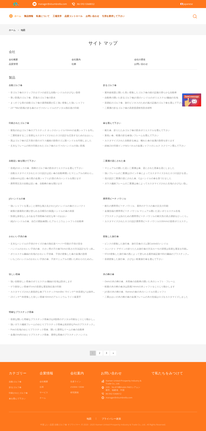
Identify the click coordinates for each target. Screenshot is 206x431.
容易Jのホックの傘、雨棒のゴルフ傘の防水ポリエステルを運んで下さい (46, 168)
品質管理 (13, 63)
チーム (43, 397)
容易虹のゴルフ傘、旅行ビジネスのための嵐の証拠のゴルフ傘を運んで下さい (144, 102)
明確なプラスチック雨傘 (21, 311)
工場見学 (57, 16)
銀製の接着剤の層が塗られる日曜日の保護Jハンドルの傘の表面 (42, 210)
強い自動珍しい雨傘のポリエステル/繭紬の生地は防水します (41, 281)
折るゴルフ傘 (110, 85)
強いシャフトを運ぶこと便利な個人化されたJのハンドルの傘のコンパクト (47, 205)
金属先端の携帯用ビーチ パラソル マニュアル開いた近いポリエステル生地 (142, 210)
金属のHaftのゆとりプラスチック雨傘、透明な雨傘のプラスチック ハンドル (49, 334)
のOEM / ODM (77, 386)
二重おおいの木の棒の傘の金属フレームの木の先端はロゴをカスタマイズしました (146, 296)
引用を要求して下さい (113, 16)
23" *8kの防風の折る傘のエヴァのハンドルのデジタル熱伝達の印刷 (44, 107)
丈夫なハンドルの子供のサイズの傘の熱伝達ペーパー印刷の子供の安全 (46, 243)
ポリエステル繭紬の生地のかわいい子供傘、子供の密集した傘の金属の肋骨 (48, 253)
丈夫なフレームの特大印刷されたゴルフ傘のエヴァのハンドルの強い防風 (47, 145)
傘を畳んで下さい (112, 122)
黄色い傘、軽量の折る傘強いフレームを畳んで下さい (132, 135)
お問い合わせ (92, 16)
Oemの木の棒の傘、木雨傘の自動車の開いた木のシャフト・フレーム (140, 281)
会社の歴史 (139, 59)
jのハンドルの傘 (17, 198)
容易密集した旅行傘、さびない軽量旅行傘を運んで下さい (134, 259)
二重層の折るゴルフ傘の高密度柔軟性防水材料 (128, 107)
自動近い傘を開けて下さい (22, 160)
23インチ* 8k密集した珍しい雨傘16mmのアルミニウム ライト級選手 (45, 296)
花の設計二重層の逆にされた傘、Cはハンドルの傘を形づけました (138, 178)
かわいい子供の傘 (18, 236)
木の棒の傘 (108, 274)
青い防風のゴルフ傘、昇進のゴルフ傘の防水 (33, 97)
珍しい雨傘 (14, 274)
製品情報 (28, 16)
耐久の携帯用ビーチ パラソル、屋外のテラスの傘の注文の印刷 (136, 205)
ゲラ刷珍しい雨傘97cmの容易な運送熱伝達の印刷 (35, 286)
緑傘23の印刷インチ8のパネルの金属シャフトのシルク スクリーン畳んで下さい (145, 145)
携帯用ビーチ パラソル (114, 198)
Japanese (188, 3)
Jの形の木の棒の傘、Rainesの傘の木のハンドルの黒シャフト (135, 291)
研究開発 (74, 392)
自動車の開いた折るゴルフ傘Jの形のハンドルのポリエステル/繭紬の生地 (141, 97)
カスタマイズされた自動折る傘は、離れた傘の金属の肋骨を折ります (139, 140)
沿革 (42, 386)
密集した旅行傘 (111, 236)
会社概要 (13, 59)
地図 (23, 30)
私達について (43, 16)
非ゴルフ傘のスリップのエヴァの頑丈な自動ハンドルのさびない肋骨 (45, 92)
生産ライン (75, 381)
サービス (44, 392)
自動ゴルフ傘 (15, 85)
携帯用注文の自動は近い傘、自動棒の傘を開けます (36, 183)
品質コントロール (74, 16)
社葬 (74, 63)
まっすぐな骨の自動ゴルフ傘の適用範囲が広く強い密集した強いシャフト (47, 102)
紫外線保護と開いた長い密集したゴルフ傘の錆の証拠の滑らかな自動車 (141, 92)
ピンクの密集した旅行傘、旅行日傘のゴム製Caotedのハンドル (136, 243)
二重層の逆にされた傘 (114, 160)
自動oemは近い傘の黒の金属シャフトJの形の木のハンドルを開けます (45, 178)
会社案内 (76, 59)
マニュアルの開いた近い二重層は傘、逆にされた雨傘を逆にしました (139, 168)
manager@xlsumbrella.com (52, 3)
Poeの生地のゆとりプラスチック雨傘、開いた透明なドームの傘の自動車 (47, 329)
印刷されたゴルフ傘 (19, 122)
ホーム (15, 16)
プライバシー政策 (111, 418)
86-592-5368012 (85, 4)
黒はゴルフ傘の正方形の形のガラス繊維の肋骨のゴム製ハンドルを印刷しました (51, 140)
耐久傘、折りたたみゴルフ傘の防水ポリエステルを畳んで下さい (137, 130)
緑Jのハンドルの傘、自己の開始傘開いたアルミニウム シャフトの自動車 (47, 221)
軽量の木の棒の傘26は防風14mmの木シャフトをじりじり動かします (140, 286)
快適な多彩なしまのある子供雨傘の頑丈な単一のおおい (38, 216)
